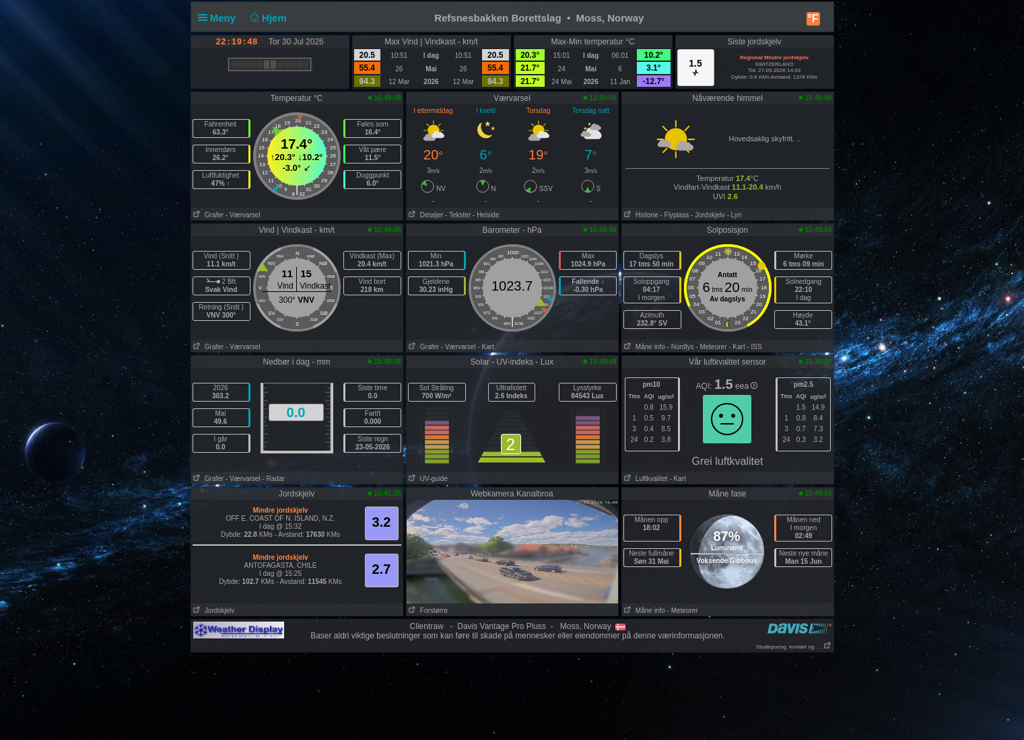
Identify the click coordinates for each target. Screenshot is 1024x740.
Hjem (266, 18)
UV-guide (427, 478)
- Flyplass (674, 215)
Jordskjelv (213, 610)
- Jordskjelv (708, 215)
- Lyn (733, 215)
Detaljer (425, 215)
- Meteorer (710, 346)
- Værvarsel (243, 215)
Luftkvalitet (645, 478)
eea (746, 386)
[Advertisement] (512, 695)
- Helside (486, 215)
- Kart (485, 346)
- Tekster (458, 215)
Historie (640, 215)
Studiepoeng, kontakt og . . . (793, 647)
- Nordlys (680, 346)
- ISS (754, 346)
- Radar (273, 478)
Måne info (643, 346)
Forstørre (427, 610)
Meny (220, 18)
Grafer (207, 215)
